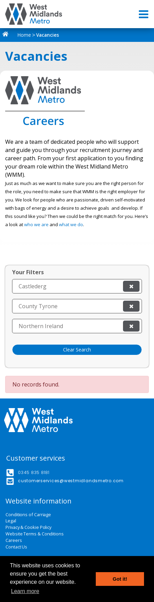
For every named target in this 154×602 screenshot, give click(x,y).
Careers (14, 540)
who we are (36, 224)
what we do (71, 224)
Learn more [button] (25, 591)
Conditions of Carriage (28, 515)
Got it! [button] (120, 579)
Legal (11, 521)
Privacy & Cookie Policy (28, 527)
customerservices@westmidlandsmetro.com (71, 481)
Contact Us (16, 547)
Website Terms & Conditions (35, 534)
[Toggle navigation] (144, 14)
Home (18, 35)
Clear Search (77, 349)
